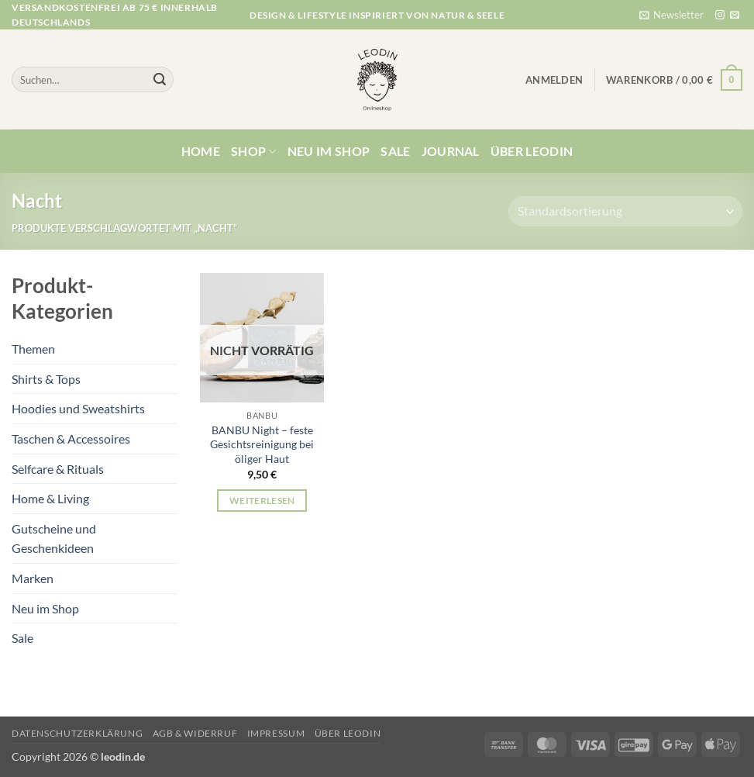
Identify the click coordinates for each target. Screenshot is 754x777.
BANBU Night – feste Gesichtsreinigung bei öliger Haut (262, 444)
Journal (451, 150)
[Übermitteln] (159, 80)
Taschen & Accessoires (71, 438)
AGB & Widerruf (195, 733)
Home (200, 150)
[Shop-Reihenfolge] (625, 211)
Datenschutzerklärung (77, 733)
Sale (395, 150)
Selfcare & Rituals (58, 468)
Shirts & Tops (46, 378)
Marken (32, 578)
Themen (33, 348)
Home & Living (50, 498)
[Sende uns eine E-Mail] (734, 15)
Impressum (276, 733)
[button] (671, 14)
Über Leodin (532, 150)
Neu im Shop (328, 150)
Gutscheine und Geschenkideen (54, 538)
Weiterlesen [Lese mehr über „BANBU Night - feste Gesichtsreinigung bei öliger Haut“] (262, 501)
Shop (254, 151)
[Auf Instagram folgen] (720, 15)
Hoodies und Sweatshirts (78, 408)
